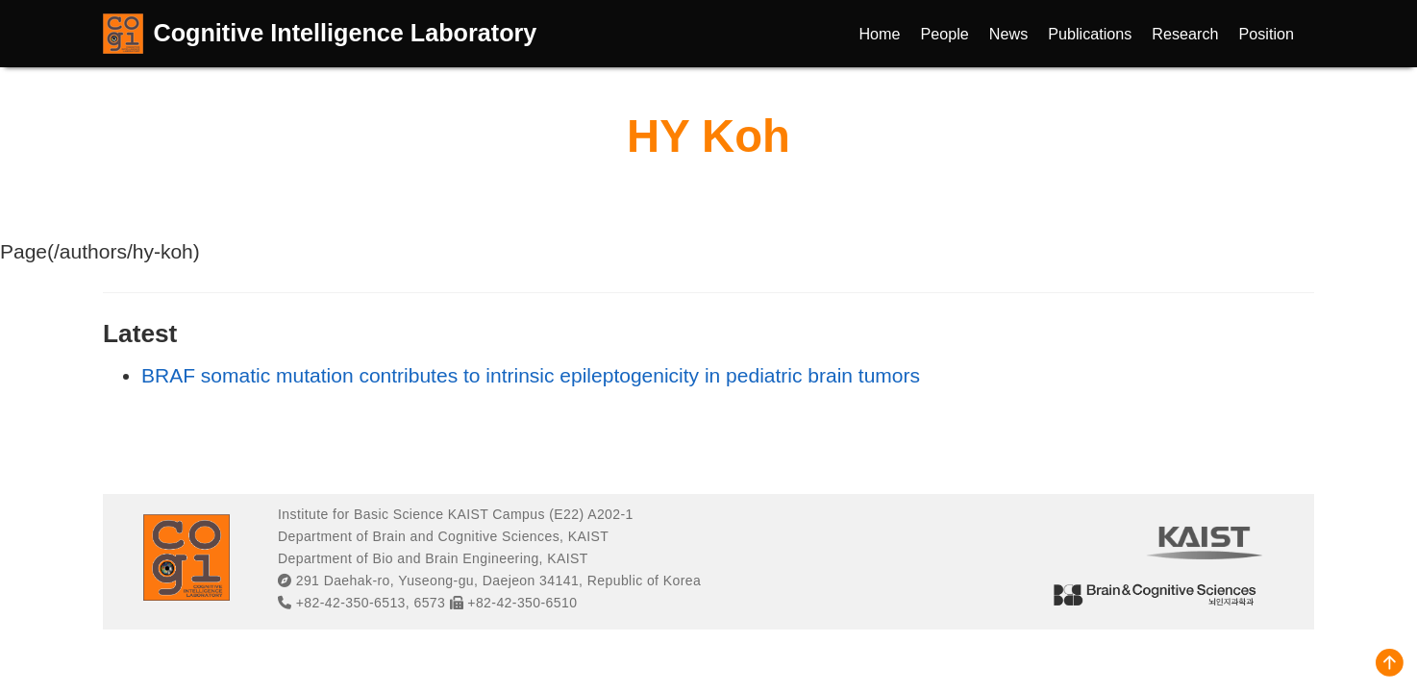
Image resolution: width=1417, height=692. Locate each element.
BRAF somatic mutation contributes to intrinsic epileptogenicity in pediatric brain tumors (530, 375)
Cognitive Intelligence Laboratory (345, 32)
